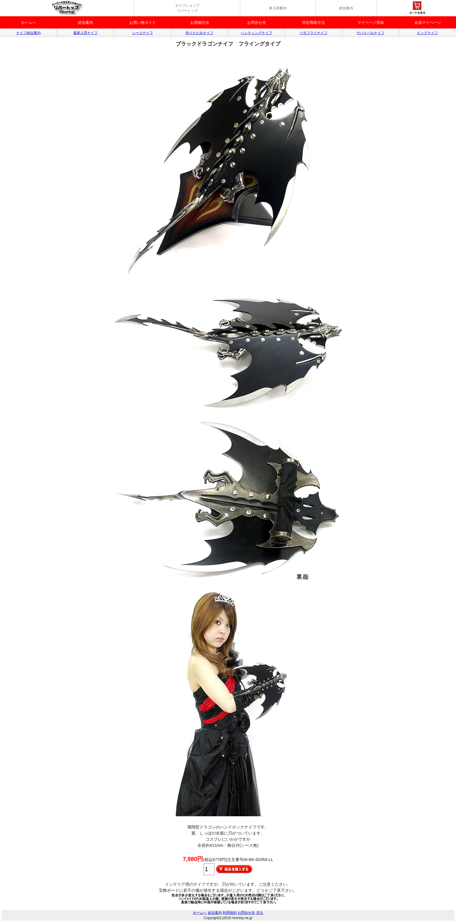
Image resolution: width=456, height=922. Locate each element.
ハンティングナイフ (256, 33)
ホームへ (28, 22)
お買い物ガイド (142, 22)
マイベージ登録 (370, 22)
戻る (259, 913)
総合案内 (346, 8)
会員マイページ (427, 22)
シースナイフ (142, 33)
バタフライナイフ (313, 33)
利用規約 (230, 913)
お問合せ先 (256, 22)
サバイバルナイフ (370, 33)
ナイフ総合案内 (28, 33)
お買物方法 (199, 22)
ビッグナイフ (427, 33)
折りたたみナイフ (199, 33)
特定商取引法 (313, 22)
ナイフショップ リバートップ (187, 8)
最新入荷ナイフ (85, 33)
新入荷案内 (277, 8)
